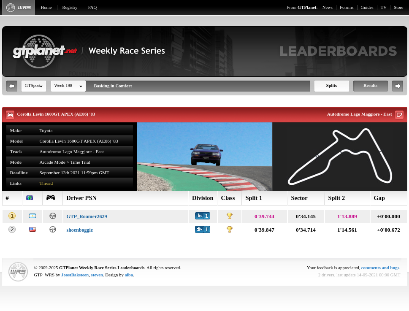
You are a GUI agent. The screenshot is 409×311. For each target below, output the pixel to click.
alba (129, 275)
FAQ (92, 7)
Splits (331, 85)
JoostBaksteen (75, 275)
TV (384, 7)
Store (399, 7)
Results (370, 85)
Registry (70, 7)
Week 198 (63, 85)
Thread (46, 183)
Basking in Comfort (113, 86)
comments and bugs (380, 267)
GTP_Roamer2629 (87, 216)
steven (97, 275)
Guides (367, 7)
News (327, 7)
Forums (347, 7)
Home (46, 7)
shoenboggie (80, 230)
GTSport (33, 85)
